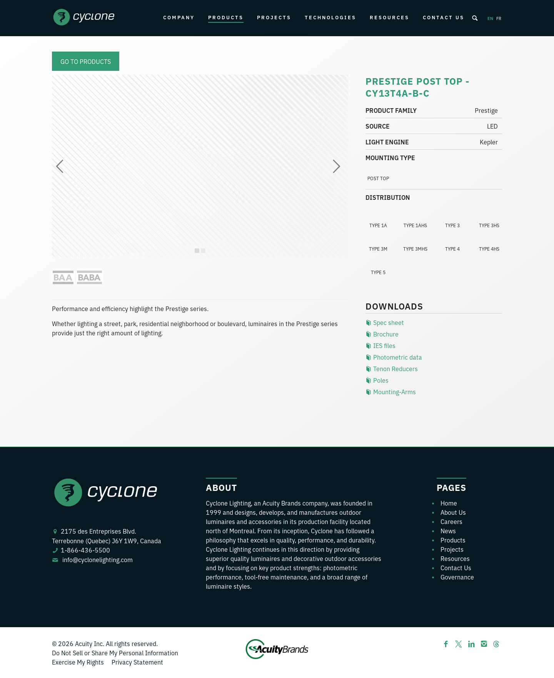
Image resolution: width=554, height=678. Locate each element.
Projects (274, 17)
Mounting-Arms (390, 391)
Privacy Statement (137, 662)
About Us (453, 512)
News (448, 530)
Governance (457, 577)
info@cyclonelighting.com (97, 559)
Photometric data (393, 357)
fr (498, 18)
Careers (451, 521)
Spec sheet (384, 322)
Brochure (382, 334)
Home (449, 503)
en (490, 18)
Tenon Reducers (391, 368)
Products (226, 17)
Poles (377, 380)
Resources (389, 17)
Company (179, 17)
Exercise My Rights (78, 662)
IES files (380, 345)
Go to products (85, 61)
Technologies (330, 17)
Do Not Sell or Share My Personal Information (115, 652)
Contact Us (443, 17)
